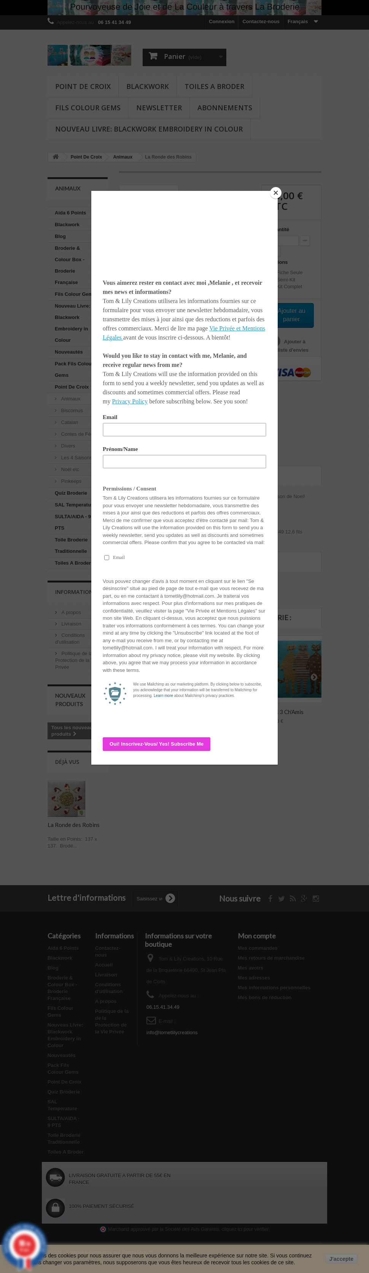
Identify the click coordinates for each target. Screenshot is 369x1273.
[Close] (276, 192)
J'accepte (341, 1259)
